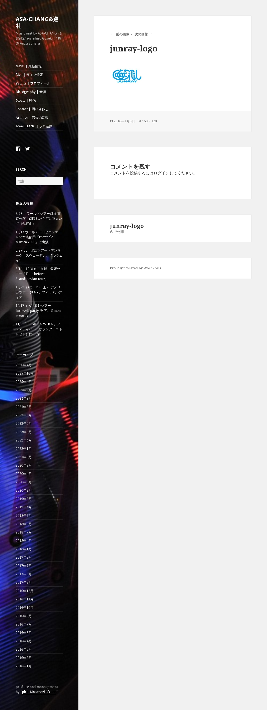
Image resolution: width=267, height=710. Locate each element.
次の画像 (141, 34)
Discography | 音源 (31, 92)
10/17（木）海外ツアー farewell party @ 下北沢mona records (39, 310)
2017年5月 (24, 582)
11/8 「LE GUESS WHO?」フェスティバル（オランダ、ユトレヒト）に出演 (39, 329)
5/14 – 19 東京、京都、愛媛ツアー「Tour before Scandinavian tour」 (38, 273)
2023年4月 (24, 423)
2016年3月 (24, 649)
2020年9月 (24, 465)
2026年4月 (24, 365)
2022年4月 (24, 440)
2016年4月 (24, 641)
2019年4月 (24, 507)
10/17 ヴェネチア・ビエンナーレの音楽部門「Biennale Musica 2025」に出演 (39, 237)
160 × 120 (149, 121)
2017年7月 (24, 565)
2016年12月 (25, 590)
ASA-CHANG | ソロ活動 (34, 126)
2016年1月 (24, 666)
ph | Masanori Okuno (39, 692)
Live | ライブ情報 (29, 74)
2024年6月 (24, 406)
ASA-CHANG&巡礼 (37, 22)
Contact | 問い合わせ (32, 109)
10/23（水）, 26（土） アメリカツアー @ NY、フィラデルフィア (39, 292)
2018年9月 (24, 515)
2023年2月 (24, 432)
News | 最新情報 (29, 66)
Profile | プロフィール (33, 83)
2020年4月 (24, 473)
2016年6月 (24, 632)
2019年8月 (24, 498)
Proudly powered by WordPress (135, 268)
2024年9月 (24, 398)
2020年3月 (24, 482)
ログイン (161, 173)
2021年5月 (24, 457)
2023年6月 (24, 415)
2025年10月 (25, 373)
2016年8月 (24, 616)
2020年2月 (24, 490)
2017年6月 (24, 574)
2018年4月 (24, 540)
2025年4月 (24, 381)
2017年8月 (24, 557)
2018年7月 (24, 532)
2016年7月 (24, 624)
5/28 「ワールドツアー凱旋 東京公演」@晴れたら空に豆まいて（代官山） (39, 218)
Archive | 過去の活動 (32, 117)
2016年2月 (24, 657)
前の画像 (122, 34)
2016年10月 (25, 607)
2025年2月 (24, 390)
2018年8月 (24, 524)
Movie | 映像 (26, 100)
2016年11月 (25, 599)
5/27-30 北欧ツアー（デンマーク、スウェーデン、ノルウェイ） (39, 255)
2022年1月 (24, 448)
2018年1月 (24, 549)
